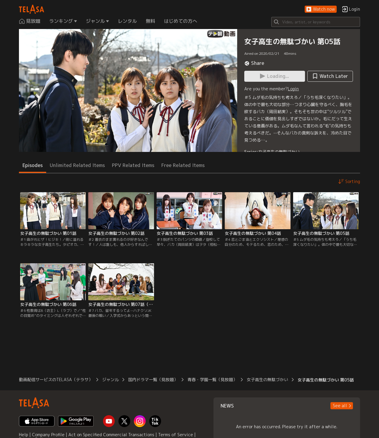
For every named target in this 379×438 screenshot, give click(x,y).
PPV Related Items (133, 165)
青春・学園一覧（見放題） (212, 379)
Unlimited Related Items (77, 165)
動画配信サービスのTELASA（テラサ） (56, 379)
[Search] (315, 22)
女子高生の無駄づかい (279, 152)
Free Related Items (183, 165)
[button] (321, 9)
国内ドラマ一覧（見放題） (153, 379)
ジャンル (110, 379)
